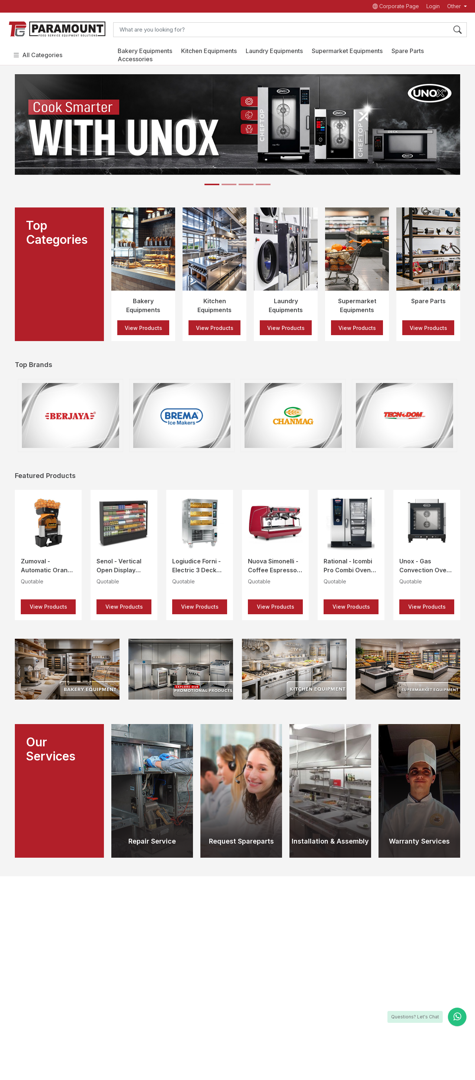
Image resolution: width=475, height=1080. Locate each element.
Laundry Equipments (274, 51)
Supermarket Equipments (347, 51)
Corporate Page (396, 6)
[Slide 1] (211, 184)
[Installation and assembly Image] (330, 791)
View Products (143, 328)
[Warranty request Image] (419, 791)
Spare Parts (408, 51)
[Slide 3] (246, 184)
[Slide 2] (229, 184)
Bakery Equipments (145, 51)
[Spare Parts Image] (241, 791)
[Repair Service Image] (152, 791)
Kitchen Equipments (209, 51)
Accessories (135, 59)
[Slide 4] (263, 184)
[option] (143, 274)
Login (433, 6)
